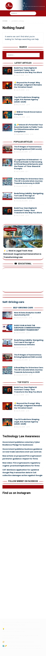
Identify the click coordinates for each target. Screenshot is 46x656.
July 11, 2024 (20, 171)
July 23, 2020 (20, 333)
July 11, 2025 (20, 75)
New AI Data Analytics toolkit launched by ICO (27, 313)
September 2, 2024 (22, 134)
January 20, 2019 (21, 152)
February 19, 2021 (21, 318)
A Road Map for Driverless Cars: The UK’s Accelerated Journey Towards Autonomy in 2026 (28, 181)
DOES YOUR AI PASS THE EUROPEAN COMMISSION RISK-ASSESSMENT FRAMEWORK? (27, 327)
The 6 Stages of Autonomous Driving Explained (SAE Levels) (28, 147)
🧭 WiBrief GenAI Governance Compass (28, 113)
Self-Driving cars (23, 307)
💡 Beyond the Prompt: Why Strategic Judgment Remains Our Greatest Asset (28, 84)
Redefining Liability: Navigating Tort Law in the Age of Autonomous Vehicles (28, 195)
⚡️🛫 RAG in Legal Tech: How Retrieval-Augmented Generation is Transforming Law (22, 254)
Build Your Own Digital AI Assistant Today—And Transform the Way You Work (28, 70)
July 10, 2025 (20, 90)
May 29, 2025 (20, 105)
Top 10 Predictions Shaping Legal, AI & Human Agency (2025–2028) (26, 99)
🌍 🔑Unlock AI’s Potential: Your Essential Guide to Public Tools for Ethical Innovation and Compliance (28, 128)
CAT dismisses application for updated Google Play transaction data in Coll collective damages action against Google (22, 473)
